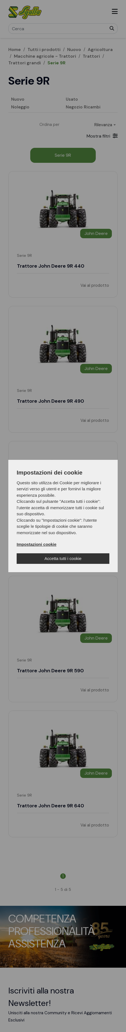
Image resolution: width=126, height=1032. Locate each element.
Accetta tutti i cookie (62, 558)
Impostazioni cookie (36, 544)
